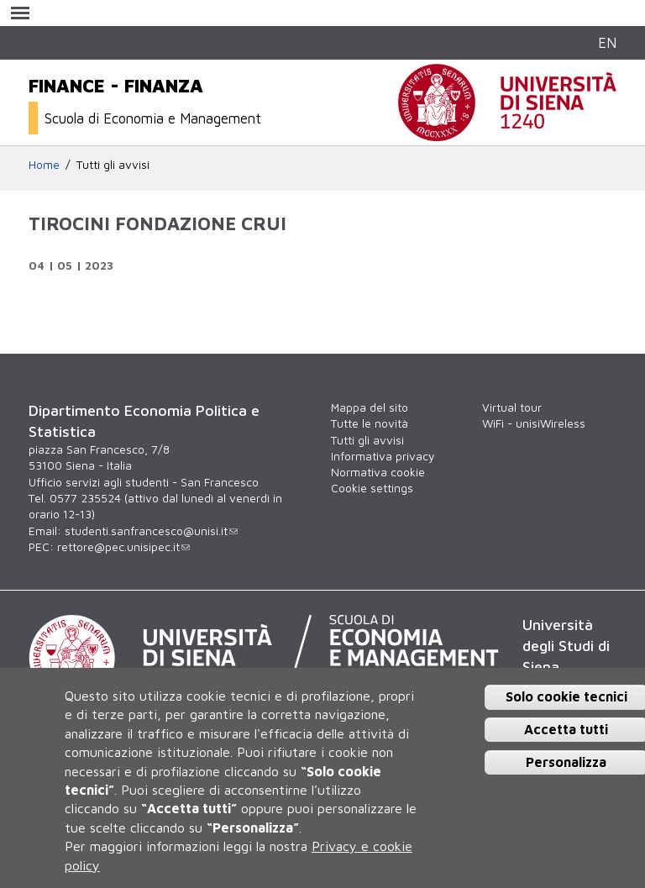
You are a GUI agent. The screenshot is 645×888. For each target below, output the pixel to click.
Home (44, 164)
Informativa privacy (382, 456)
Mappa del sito (369, 407)
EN (607, 42)
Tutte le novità (369, 423)
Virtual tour (512, 407)
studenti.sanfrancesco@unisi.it (151, 531)
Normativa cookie (378, 472)
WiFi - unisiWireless (533, 423)
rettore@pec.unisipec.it (123, 547)
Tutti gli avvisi (112, 164)
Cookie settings (372, 488)
